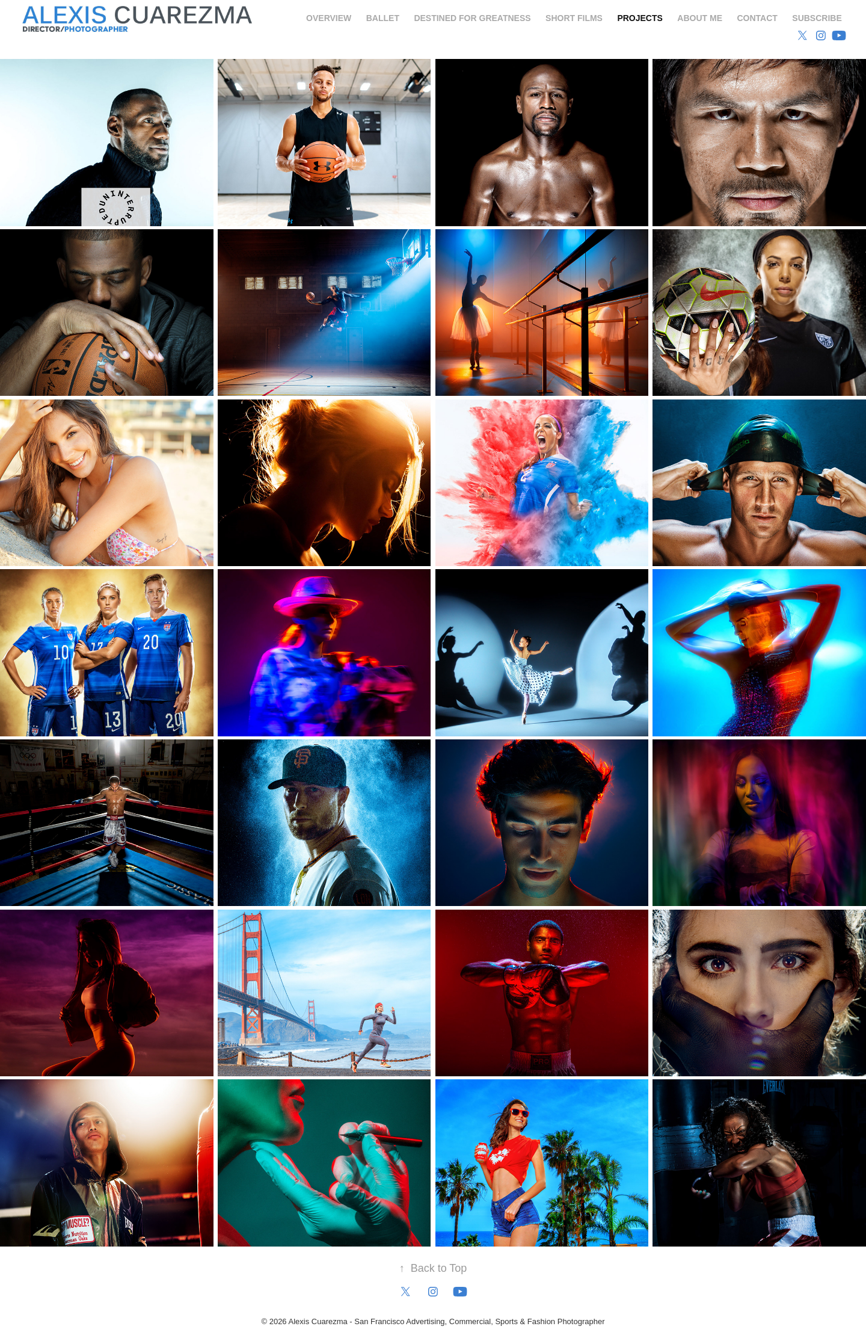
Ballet (382, 18)
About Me (699, 18)
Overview (328, 18)
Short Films (574, 18)
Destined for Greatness (472, 18)
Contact (757, 18)
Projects (639, 18)
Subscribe (816, 18)
